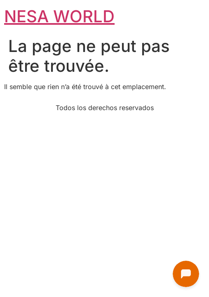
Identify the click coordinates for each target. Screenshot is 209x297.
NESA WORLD (59, 16)
